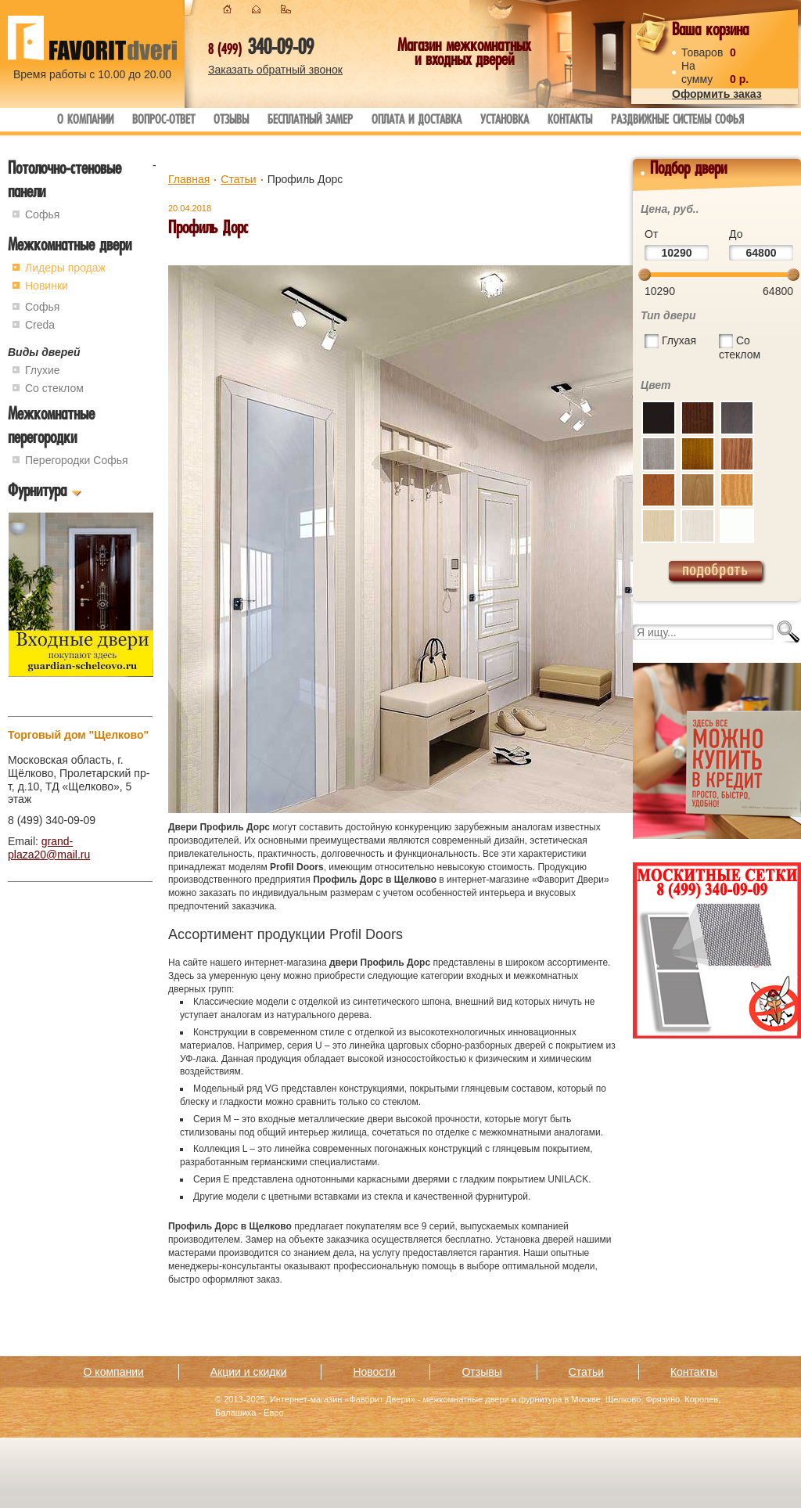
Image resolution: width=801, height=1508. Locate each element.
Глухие (42, 370)
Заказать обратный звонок (275, 69)
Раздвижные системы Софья (677, 121)
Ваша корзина (710, 31)
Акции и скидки (248, 1372)
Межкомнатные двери (69, 247)
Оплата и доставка (417, 121)
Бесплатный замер (310, 121)
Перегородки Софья (76, 460)
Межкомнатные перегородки (51, 427)
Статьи (238, 179)
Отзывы (231, 121)
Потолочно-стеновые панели (64, 182)
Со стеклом (54, 388)
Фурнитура (37, 492)
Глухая (679, 340)
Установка (504, 121)
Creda (40, 325)
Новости (374, 1372)
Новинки (46, 285)
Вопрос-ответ (163, 121)
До (735, 234)
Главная (189, 179)
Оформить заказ (717, 94)
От (651, 234)
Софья (42, 214)
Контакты (570, 121)
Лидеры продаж (65, 267)
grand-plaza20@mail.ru (49, 848)
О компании (85, 121)
